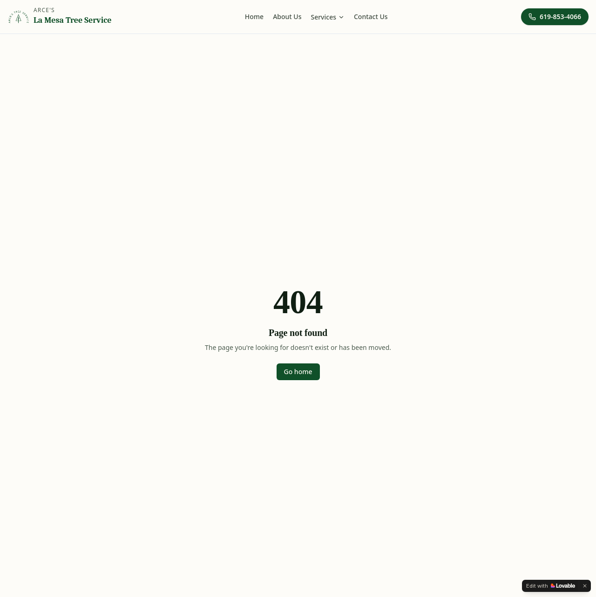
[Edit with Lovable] (550, 585)
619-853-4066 (554, 16)
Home (254, 16)
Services (328, 17)
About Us (287, 16)
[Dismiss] (584, 585)
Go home (298, 371)
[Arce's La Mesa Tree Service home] (59, 17)
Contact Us (371, 16)
